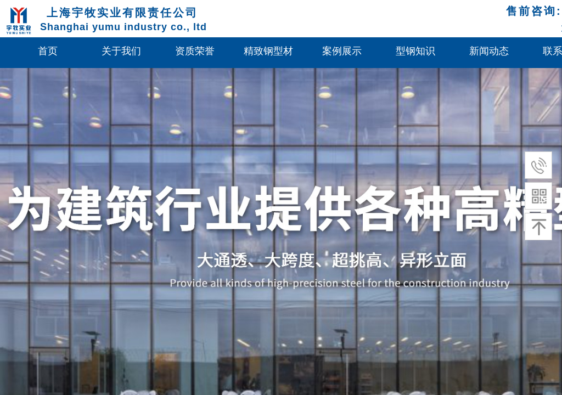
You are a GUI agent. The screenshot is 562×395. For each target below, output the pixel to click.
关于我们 (121, 51)
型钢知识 (415, 51)
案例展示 (342, 51)
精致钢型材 (268, 51)
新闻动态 (489, 51)
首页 (48, 51)
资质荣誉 (195, 51)
